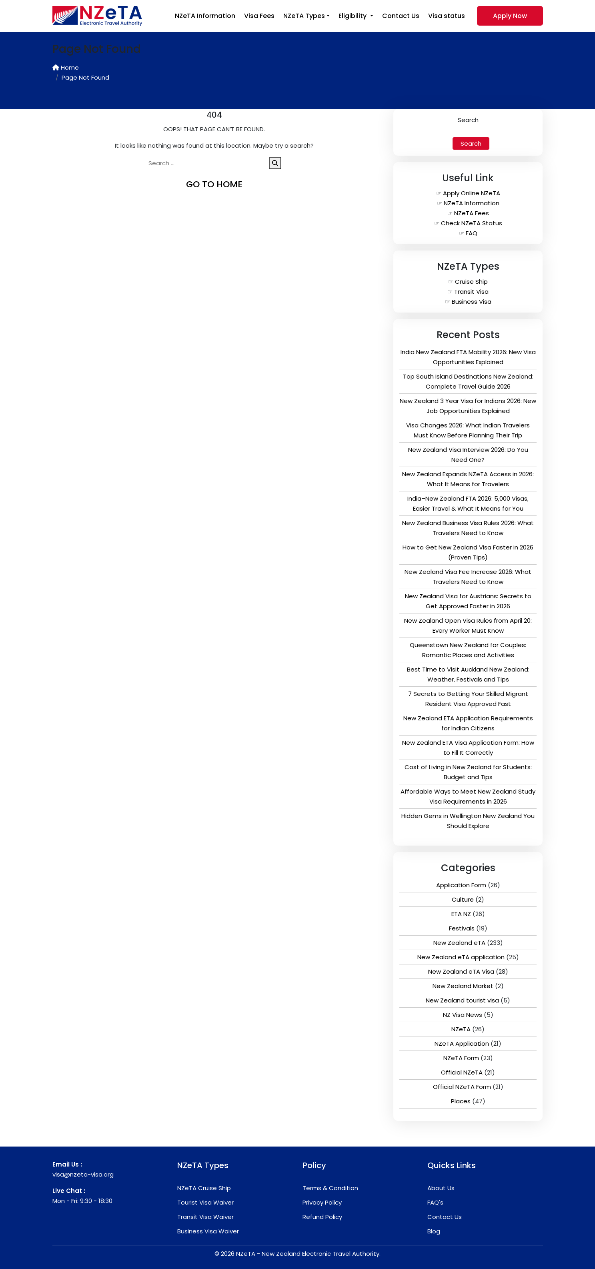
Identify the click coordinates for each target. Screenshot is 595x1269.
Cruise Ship (471, 281)
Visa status (446, 15)
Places (461, 1101)
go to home (214, 184)
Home (65, 67)
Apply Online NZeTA (471, 193)
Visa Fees (259, 15)
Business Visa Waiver (208, 1231)
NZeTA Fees (471, 213)
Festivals (462, 928)
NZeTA (461, 1029)
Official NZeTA (462, 1072)
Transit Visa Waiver (205, 1217)
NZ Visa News (462, 1014)
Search (468, 120)
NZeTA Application (462, 1043)
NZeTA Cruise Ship (204, 1188)
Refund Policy (322, 1217)
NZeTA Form (461, 1058)
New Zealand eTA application (461, 957)
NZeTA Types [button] (304, 15)
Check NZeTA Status (471, 223)
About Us (441, 1188)
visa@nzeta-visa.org (83, 1174)
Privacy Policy (322, 1202)
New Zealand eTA (459, 942)
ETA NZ (461, 914)
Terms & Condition (330, 1188)
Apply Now (510, 15)
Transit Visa (471, 291)
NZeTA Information (205, 15)
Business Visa (471, 301)
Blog (433, 1231)
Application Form (461, 885)
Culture (463, 899)
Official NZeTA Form (462, 1087)
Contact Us (400, 15)
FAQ (471, 233)
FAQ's (435, 1202)
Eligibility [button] (353, 15)
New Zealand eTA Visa (461, 971)
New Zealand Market (463, 986)
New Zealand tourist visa (462, 1000)
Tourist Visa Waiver (205, 1202)
